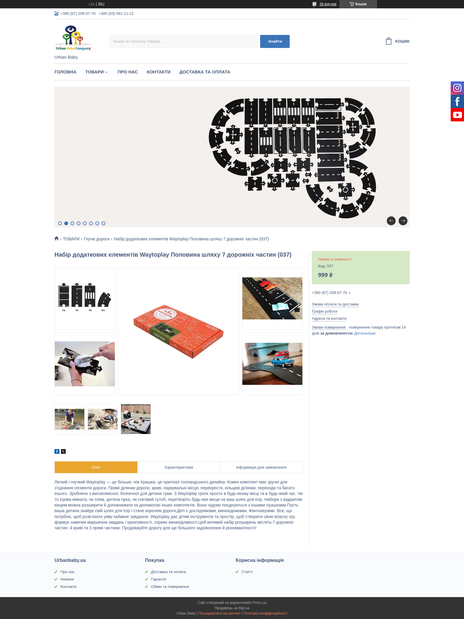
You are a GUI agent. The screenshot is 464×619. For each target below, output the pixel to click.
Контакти (68, 586)
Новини (67, 579)
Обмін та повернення (170, 586)
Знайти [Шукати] (275, 41)
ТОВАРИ (94, 72)
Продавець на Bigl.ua (232, 608)
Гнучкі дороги (96, 239)
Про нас (67, 572)
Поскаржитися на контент (220, 613)
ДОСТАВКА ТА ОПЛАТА (204, 72)
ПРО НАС (127, 72)
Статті (246, 572)
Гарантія (158, 579)
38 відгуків (328, 4)
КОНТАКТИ (158, 72)
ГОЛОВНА (65, 72)
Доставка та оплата (168, 572)
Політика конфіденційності (265, 613)
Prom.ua (259, 603)
